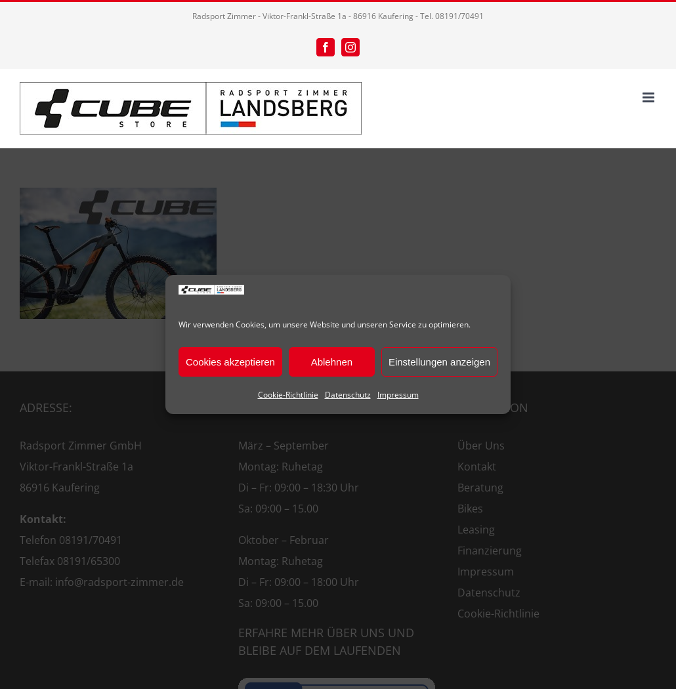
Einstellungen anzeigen (439, 361)
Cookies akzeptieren (230, 361)
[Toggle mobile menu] (649, 97)
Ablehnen (331, 361)
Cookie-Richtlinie (288, 394)
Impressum (398, 394)
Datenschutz (348, 394)
